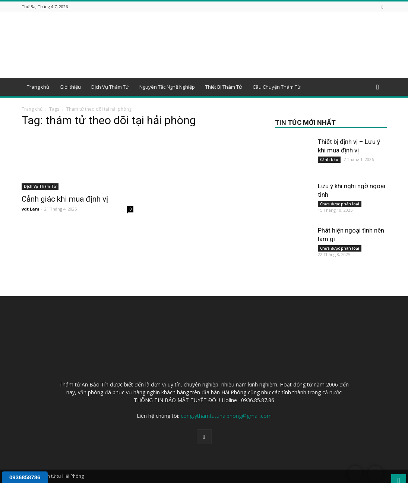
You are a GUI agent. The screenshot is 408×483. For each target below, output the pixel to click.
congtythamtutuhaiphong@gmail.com (226, 415)
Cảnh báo (329, 159)
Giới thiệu (70, 86)
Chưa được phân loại (339, 203)
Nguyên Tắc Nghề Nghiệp (167, 86)
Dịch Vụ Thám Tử (110, 86)
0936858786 (24, 477)
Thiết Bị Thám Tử (223, 86)
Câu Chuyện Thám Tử (277, 86)
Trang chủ (38, 86)
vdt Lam (30, 209)
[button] (378, 87)
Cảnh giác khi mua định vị (65, 199)
